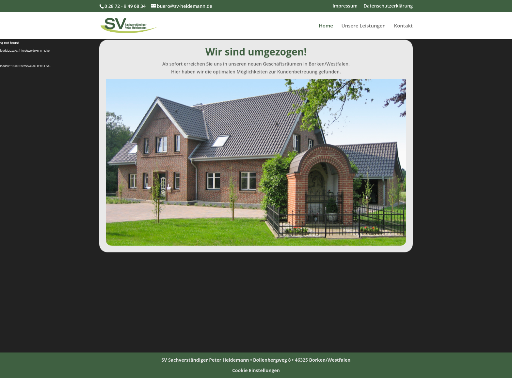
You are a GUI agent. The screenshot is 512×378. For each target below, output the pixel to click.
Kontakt (403, 26)
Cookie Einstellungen (256, 370)
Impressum (345, 6)
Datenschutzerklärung (388, 6)
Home (326, 26)
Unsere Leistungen (364, 26)
